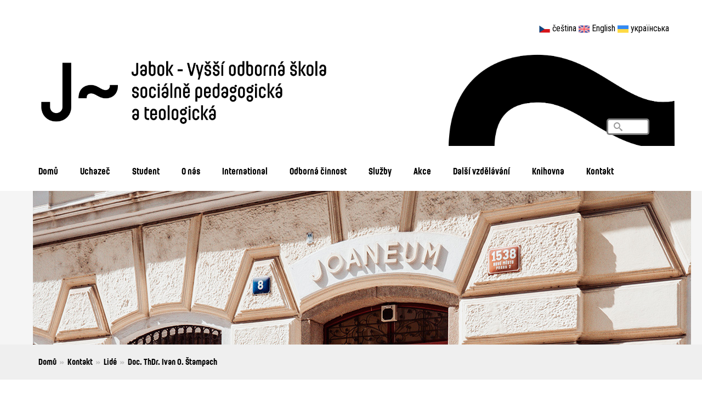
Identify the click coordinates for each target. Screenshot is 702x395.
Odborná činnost (318, 171)
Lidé (110, 361)
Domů (48, 171)
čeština (564, 28)
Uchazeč (95, 171)
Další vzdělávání (481, 171)
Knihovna (548, 171)
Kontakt (600, 171)
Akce (422, 171)
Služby (380, 171)
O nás (191, 171)
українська (650, 28)
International (245, 171)
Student (146, 171)
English (603, 28)
